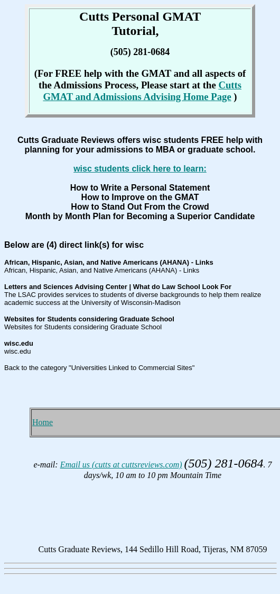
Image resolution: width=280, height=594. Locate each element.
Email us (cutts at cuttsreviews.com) (121, 464)
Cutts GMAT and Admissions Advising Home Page (142, 90)
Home (42, 422)
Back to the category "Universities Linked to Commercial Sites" (99, 368)
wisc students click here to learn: (140, 168)
